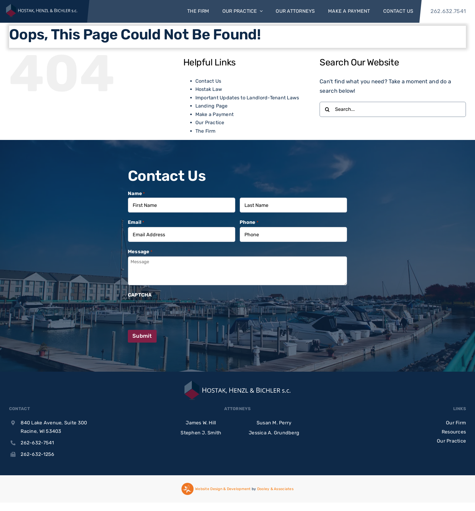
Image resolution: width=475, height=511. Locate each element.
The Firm (205, 131)
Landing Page (211, 106)
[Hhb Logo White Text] (41, 11)
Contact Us (208, 81)
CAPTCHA (140, 295)
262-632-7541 (37, 443)
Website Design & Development (223, 489)
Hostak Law (208, 89)
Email (136, 222)
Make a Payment (214, 114)
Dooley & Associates (275, 489)
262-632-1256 (37, 454)
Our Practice (209, 122)
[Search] (327, 109)
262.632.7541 (448, 11)
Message (140, 252)
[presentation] (174, 311)
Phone (249, 222)
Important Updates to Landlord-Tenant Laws (247, 98)
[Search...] (393, 109)
